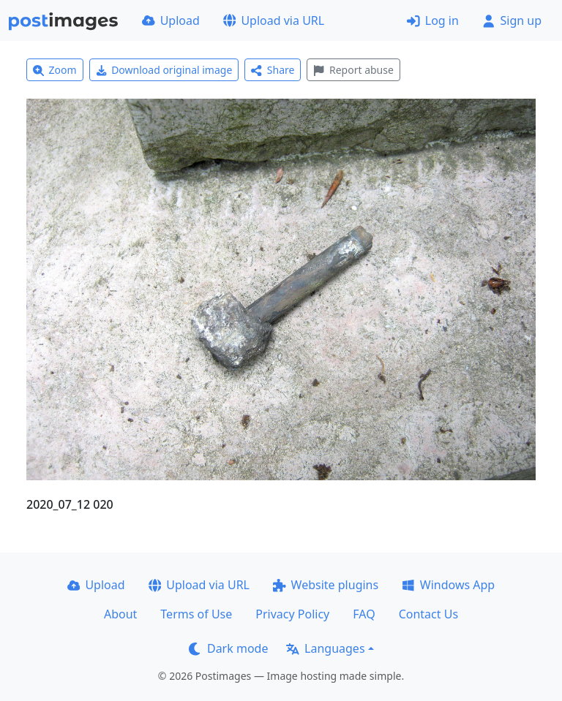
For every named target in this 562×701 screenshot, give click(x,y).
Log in (433, 20)
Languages (325, 648)
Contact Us (428, 614)
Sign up (512, 20)
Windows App (448, 585)
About (120, 614)
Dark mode (228, 648)
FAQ (364, 614)
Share (272, 70)
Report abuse (353, 70)
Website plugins (325, 585)
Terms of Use (196, 614)
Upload (171, 20)
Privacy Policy (292, 614)
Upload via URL (273, 20)
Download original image (164, 70)
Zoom (55, 70)
